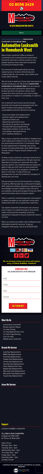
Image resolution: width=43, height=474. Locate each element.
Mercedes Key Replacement (14, 371)
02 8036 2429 (21, 4)
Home (4, 39)
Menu (21, 33)
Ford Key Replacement (12, 357)
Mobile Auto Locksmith (12, 339)
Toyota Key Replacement (13, 376)
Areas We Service (15, 39)
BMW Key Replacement (12, 354)
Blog (3, 433)
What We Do (6, 320)
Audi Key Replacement (12, 352)
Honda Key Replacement (12, 361)
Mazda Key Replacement (12, 369)
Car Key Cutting (9, 329)
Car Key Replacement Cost (13, 332)
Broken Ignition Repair (12, 327)
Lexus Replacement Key (12, 366)
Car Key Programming (12, 334)
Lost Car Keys (8, 336)
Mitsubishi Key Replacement (14, 373)
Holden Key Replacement (13, 359)
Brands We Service (9, 347)
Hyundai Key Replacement (13, 364)
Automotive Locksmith (12, 324)
